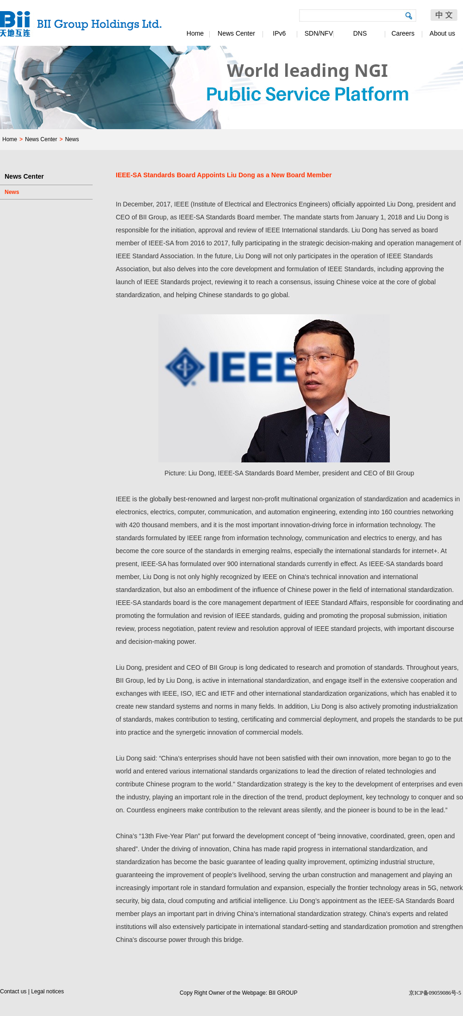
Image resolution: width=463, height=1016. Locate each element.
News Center (236, 33)
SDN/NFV (319, 33)
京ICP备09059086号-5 (435, 993)
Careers (401, 33)
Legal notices (47, 991)
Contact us (13, 991)
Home (195, 33)
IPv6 (277, 33)
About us (442, 33)
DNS (360, 33)
